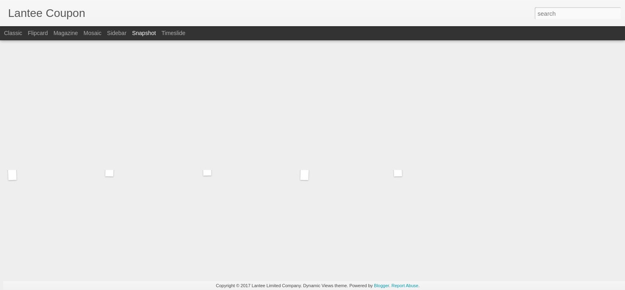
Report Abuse (405, 285)
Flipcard (38, 33)
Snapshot (144, 33)
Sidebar (117, 33)
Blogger (381, 285)
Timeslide (173, 33)
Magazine (66, 33)
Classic (13, 33)
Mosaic (92, 33)
